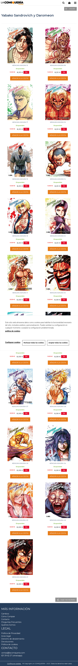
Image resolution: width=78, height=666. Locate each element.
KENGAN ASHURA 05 (20, 463)
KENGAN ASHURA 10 (58, 293)
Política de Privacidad (10, 633)
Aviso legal (6, 636)
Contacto (5, 619)
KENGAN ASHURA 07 (20, 406)
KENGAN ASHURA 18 (58, 65)
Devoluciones (7, 641)
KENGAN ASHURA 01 (20, 577)
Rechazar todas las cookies (34, 343)
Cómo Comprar (8, 616)
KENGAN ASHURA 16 (58, 122)
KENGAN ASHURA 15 (20, 179)
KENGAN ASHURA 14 (58, 179)
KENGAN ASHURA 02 (58, 520)
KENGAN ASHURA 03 (20, 520)
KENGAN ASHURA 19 (20, 65)
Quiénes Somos (8, 625)
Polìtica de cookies (9, 644)
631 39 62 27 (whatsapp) (11, 655)
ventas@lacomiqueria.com (13, 653)
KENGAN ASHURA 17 (20, 122)
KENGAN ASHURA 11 (20, 293)
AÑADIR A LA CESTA (20, 78)
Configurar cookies (14, 663)
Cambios (5, 614)
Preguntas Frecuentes (11, 622)
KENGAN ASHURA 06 (58, 406)
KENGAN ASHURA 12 (58, 236)
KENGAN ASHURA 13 (20, 236)
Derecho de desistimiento (12, 639)
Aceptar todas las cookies (58, 343)
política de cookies (12, 331)
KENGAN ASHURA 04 (58, 463)
